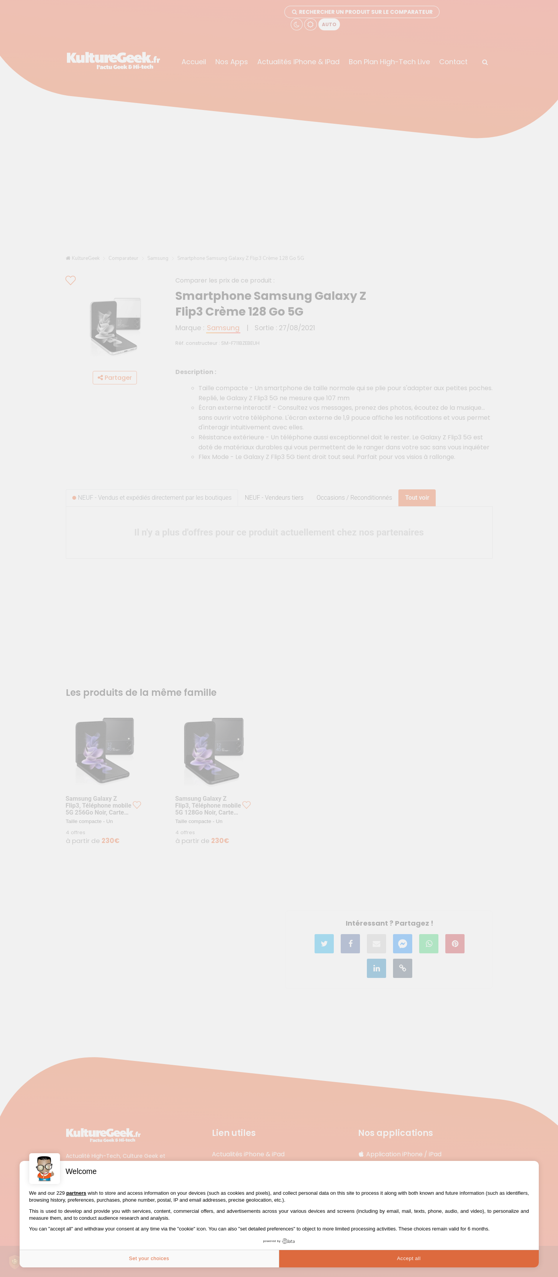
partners (76, 1193)
